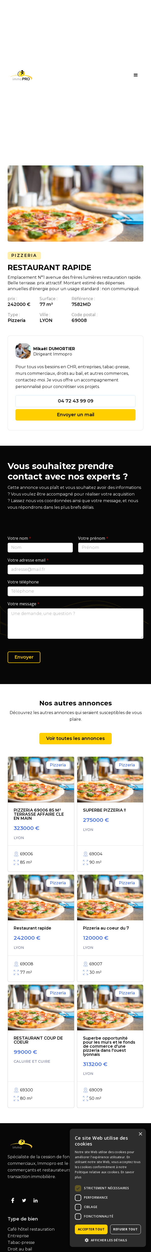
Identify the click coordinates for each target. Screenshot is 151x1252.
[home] (20, 75)
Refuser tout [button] (125, 1229)
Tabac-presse (21, 1243)
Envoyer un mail (75, 415)
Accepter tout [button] (91, 1229)
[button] (135, 75)
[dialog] (108, 1188)
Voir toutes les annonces (75, 738)
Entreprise (18, 1236)
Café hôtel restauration (31, 1229)
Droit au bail (20, 1249)
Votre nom (19, 538)
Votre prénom (93, 538)
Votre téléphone (23, 582)
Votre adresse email (28, 560)
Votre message (24, 604)
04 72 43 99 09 (75, 401)
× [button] (140, 1134)
